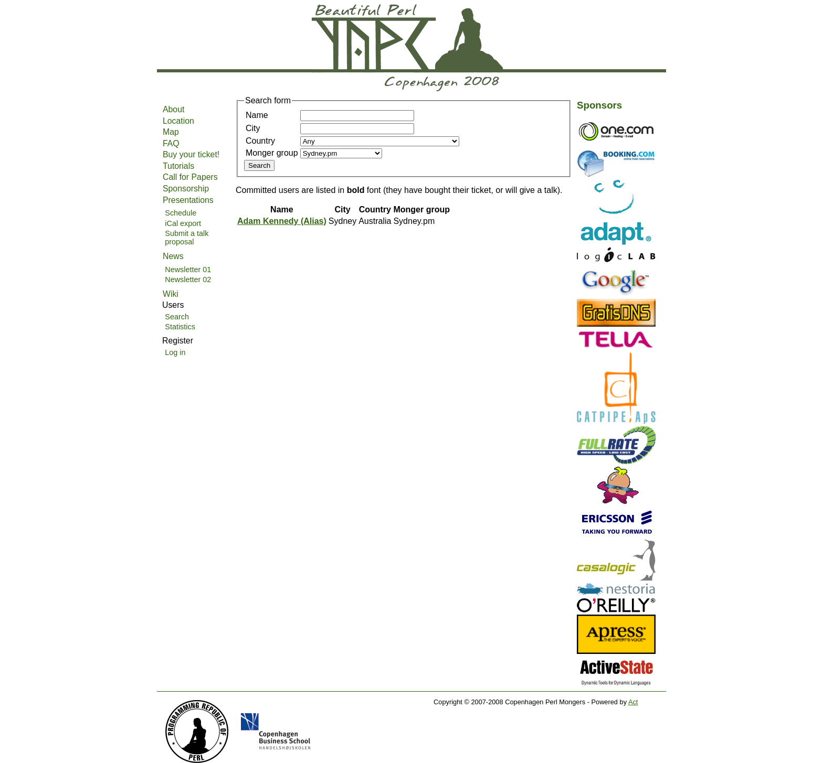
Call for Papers (190, 177)
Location (178, 120)
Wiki (170, 293)
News (173, 256)
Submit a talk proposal (186, 237)
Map (171, 131)
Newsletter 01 (188, 269)
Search (177, 317)
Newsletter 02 (188, 279)
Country (260, 140)
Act (633, 702)
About (173, 109)
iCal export (183, 223)
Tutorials (178, 166)
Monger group (272, 152)
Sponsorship (186, 188)
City (253, 128)
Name (257, 115)
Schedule (180, 213)
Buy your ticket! (191, 154)
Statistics (180, 327)
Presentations (188, 200)
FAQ (171, 143)
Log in (175, 352)
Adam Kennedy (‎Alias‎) (281, 221)
